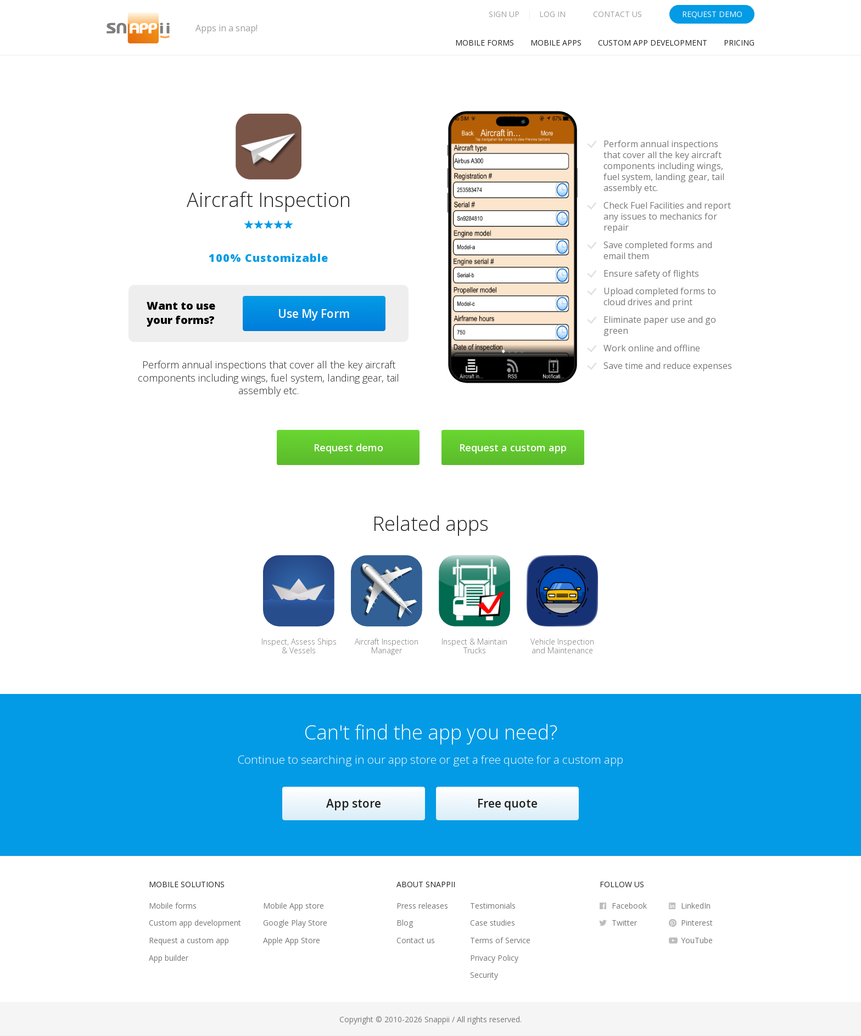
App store (353, 803)
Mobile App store (293, 905)
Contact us (415, 940)
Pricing (739, 42)
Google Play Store (295, 922)
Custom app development (652, 42)
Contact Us (617, 14)
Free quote (507, 803)
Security (484, 975)
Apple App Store (291, 940)
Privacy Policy (494, 958)
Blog (404, 922)
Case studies (492, 922)
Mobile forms (173, 905)
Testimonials (493, 905)
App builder (168, 958)
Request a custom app (513, 447)
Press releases (422, 905)
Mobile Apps (556, 42)
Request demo (348, 447)
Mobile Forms (484, 42)
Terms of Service (500, 940)
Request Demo (712, 14)
